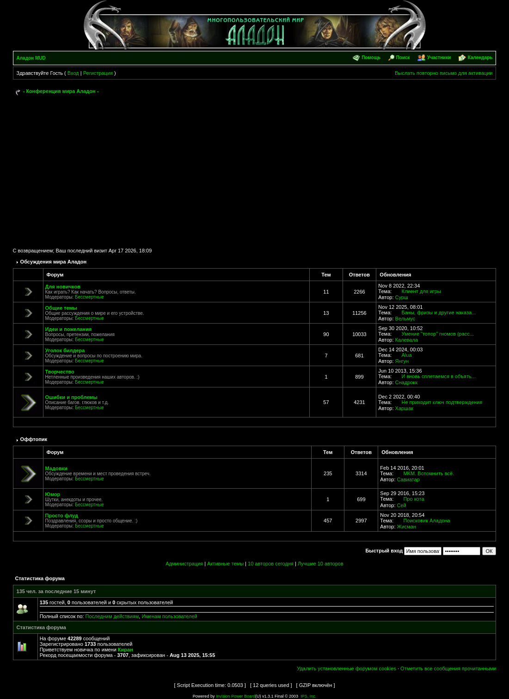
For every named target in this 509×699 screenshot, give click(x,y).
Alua (406, 355)
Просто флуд (61, 515)
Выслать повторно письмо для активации (444, 73)
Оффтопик (34, 439)
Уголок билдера (65, 350)
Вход (73, 73)
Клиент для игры (421, 291)
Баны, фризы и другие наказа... (438, 312)
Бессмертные (89, 297)
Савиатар (408, 479)
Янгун (402, 361)
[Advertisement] (255, 167)
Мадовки (56, 468)
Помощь (371, 57)
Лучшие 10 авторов (320, 563)
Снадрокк (406, 382)
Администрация (184, 563)
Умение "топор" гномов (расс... (437, 334)
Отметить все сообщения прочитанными (448, 668)
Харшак (404, 408)
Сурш (401, 297)
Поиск (403, 57)
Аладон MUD (31, 58)
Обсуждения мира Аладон (53, 261)
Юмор (53, 494)
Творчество (59, 371)
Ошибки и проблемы (71, 397)
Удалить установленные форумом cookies (346, 668)
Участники (439, 57)
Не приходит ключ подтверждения (441, 402)
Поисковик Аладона (426, 520)
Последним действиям (112, 616)
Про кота (413, 499)
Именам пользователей (169, 616)
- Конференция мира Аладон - (61, 91)
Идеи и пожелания (68, 329)
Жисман (407, 526)
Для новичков (62, 286)
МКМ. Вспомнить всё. (428, 473)
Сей (401, 505)
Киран (125, 649)
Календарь (480, 57)
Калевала (406, 340)
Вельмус (405, 318)
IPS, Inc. (308, 696)
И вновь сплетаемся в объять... (438, 376)
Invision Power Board (235, 696)
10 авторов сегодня (271, 563)
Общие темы (61, 308)
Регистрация (98, 73)
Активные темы (225, 563)
